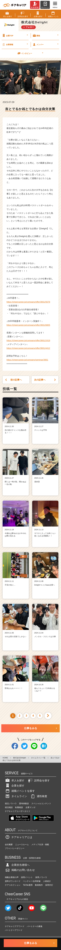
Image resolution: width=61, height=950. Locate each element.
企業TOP (15, 35)
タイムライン (16, 796)
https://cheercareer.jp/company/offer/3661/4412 (28, 348)
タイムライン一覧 (38, 758)
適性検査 (38, 796)
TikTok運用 (27, 885)
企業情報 (15, 44)
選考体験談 (24, 803)
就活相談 (9, 807)
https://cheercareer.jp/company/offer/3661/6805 (28, 325)
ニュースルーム (22, 844)
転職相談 (19, 807)
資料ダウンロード (12, 881)
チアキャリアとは (18, 837)
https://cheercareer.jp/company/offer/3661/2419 (28, 340)
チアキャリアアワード (14, 926)
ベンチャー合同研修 (32, 881)
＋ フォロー (28, 27)
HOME (5, 758)
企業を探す (14, 785)
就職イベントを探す (20, 790)
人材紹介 (47, 881)
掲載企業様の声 (12, 877)
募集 (45, 35)
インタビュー (30, 53)
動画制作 (39, 885)
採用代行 (49, 885)
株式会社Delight (19, 758)
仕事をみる (30, 728)
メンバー (45, 44)
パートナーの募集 (34, 926)
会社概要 (9, 844)
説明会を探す (39, 780)
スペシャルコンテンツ (41, 803)
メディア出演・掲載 (40, 844)
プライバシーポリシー (14, 848)
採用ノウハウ (41, 877)
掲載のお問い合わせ (20, 870)
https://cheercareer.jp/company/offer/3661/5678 (28, 302)
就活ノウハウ (11, 803)
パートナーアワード (13, 930)
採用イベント (27, 877)
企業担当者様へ (17, 864)
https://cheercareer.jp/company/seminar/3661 (27, 360)
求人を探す (14, 780)
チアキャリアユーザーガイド (17, 811)
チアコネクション (12, 885)
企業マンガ (30, 807)
